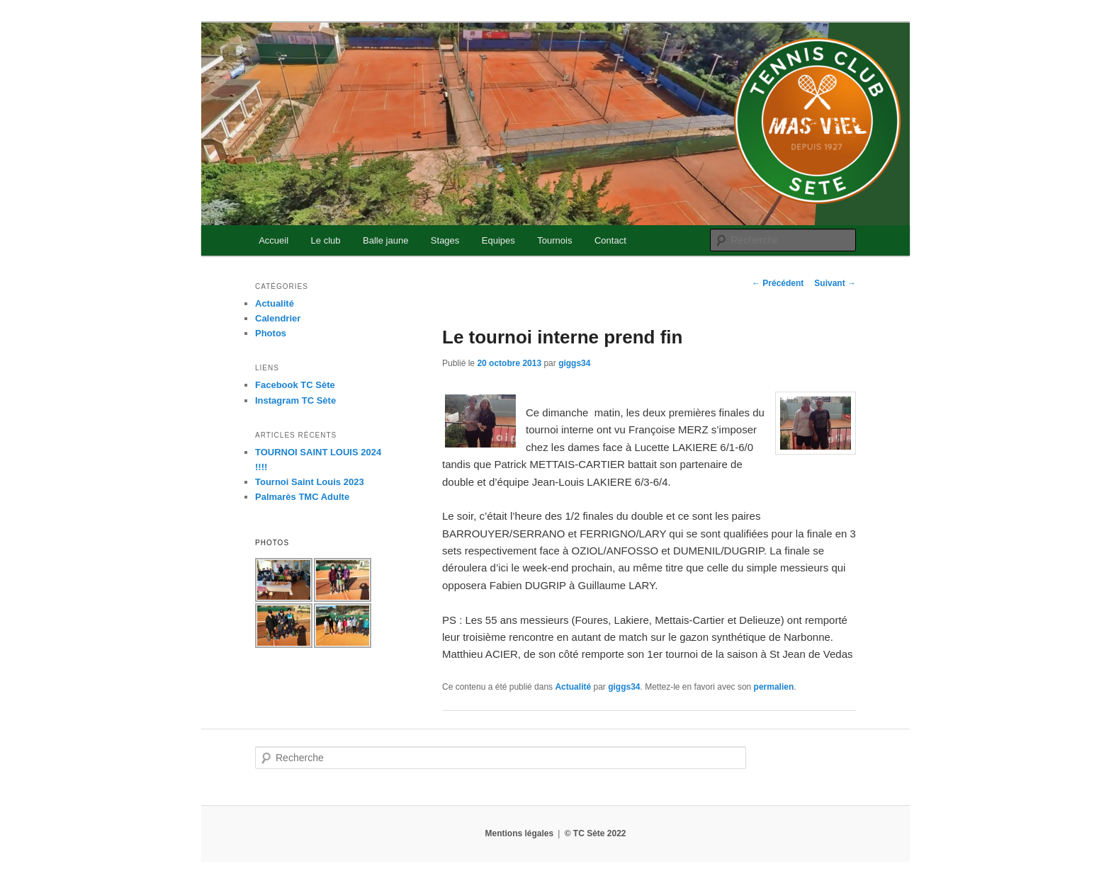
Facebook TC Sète (295, 385)
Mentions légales (519, 833)
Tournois (554, 240)
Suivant (835, 283)
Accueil (273, 240)
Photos (270, 333)
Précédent (777, 283)
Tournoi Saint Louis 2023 (309, 482)
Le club (326, 240)
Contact (610, 240)
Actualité (573, 687)
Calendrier (277, 318)
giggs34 (574, 363)
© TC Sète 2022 (595, 833)
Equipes (498, 240)
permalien (774, 687)
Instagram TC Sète (295, 400)
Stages (445, 240)
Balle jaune (385, 240)
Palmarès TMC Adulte (302, 496)
